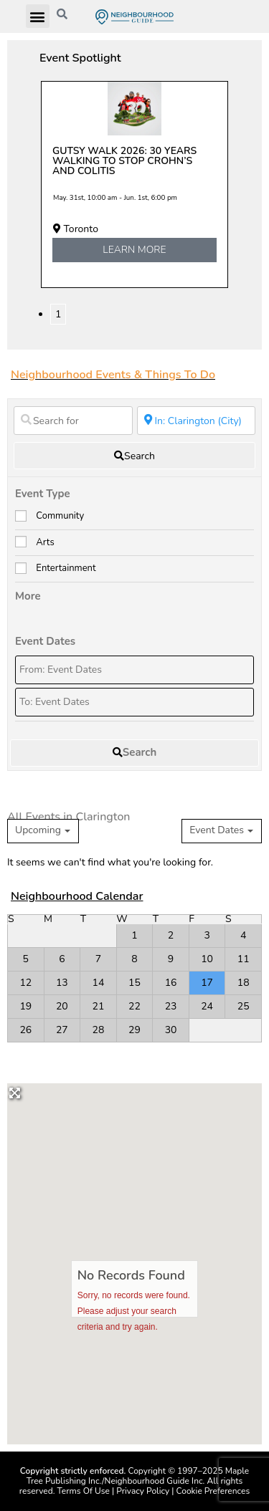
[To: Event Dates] (134, 702)
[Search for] (73, 420)
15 (134, 982)
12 (25, 982)
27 (62, 1030)
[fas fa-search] (134, 455)
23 (171, 1006)
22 (134, 1006)
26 (25, 1030)
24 (207, 1006)
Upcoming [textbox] (38, 830)
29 (134, 1030)
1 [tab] (58, 314)
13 (62, 982)
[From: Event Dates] (134, 670)
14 (99, 982)
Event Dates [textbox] (216, 830)
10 (207, 959)
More (28, 596)
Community (60, 515)
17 (207, 982)
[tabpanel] (134, 184)
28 (99, 1030)
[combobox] (221, 831)
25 (243, 1006)
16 (171, 982)
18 (243, 982)
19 (25, 1006)
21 (99, 1006)
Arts (45, 542)
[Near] (196, 420)
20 (62, 1006)
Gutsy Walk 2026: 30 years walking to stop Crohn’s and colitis (124, 161)
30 (171, 1030)
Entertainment (65, 568)
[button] (37, 16)
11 (243, 959)
